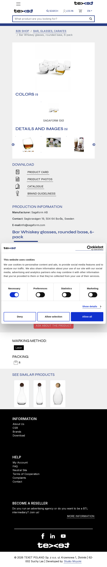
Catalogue (35, 186)
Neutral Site (20, 470)
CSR (15, 427)
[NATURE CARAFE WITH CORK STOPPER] (39, 394)
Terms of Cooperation (26, 474)
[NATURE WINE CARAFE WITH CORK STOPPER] (22, 394)
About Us (18, 424)
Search (52, 11)
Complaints (19, 477)
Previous (13, 144)
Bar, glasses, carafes (49, 31)
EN (88, 11)
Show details (89, 306)
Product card (38, 172)
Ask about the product (53, 325)
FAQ (15, 466)
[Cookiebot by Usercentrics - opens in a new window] (89, 248)
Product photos (39, 179)
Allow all (87, 316)
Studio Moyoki (72, 561)
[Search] (50, 19)
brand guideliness (41, 193)
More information (80, 516)
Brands (17, 431)
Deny (20, 316)
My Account (20, 462)
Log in (68, 11)
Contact (17, 481)
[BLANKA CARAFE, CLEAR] (58, 394)
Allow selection (53, 316)
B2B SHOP (22, 31)
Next (94, 144)
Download (19, 435)
